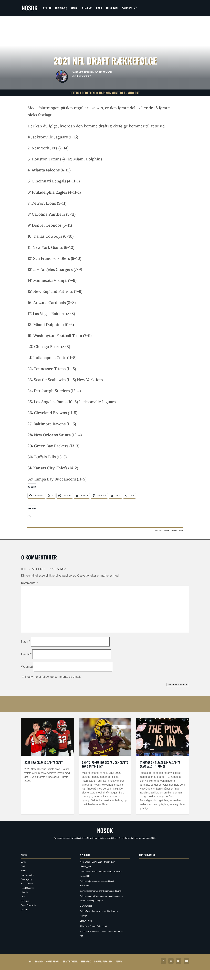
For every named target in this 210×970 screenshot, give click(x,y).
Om (30, 961)
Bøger (23, 862)
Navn (25, 641)
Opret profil (52, 961)
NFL (181, 530)
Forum (119, 961)
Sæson (74, 8)
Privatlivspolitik (103, 961)
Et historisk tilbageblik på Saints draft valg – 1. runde (159, 764)
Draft (99, 8)
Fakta (23, 871)
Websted (27, 666)
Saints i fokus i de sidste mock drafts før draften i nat (105, 764)
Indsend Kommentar (178, 684)
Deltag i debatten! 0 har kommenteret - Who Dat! (105, 92)
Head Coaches (27, 888)
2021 (166, 530)
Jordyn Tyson (86, 921)
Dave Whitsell (86, 906)
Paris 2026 (127, 8)
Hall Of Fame (111, 8)
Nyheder (47, 8)
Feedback (86, 961)
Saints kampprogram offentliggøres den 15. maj (101, 891)
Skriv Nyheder (70, 961)
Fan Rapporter (27, 875)
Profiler (24, 897)
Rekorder (25, 901)
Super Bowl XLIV (28, 905)
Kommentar (29, 583)
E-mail (26, 654)
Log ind (39, 961)
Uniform (24, 910)
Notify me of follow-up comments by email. (53, 676)
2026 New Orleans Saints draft (43, 762)
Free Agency (87, 8)
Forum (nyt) (61, 8)
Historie (24, 892)
